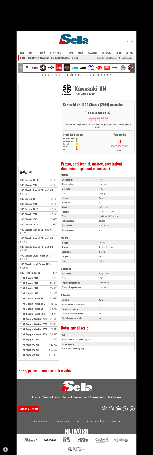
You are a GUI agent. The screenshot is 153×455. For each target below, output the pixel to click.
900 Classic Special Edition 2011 (36, 229)
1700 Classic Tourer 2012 (33, 303)
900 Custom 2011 (29, 198)
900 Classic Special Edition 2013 (36, 246)
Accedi (130, 41)
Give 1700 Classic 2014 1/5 (91, 119)
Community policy (97, 397)
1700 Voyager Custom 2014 (34, 334)
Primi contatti (56, 52)
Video (80, 52)
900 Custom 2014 (29, 180)
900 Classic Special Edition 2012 (36, 238)
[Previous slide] (20, 68)
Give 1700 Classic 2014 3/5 (98, 119)
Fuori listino (106, 57)
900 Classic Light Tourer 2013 (35, 264)
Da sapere (106, 52)
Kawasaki (114, 57)
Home (22, 52)
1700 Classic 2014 (29, 288)
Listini (118, 52)
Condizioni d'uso (80, 397)
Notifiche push (114, 397)
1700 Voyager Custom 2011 (33, 319)
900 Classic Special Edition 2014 (36, 190)
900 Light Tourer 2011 (31, 272)
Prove (70, 52)
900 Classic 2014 (28, 185)
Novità (42, 52)
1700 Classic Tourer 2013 (33, 313)
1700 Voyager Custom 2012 (33, 324)
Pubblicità (46, 397)
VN (119, 57)
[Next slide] (132, 68)
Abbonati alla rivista (29, 409)
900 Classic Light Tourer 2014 (35, 255)
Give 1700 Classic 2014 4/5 (102, 119)
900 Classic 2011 (28, 204)
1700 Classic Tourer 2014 (33, 308)
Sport (32, 52)
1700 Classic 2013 (29, 293)
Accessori (92, 52)
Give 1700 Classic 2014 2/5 (94, 119)
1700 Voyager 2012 (29, 344)
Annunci (129, 52)
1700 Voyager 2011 (29, 339)
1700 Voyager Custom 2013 (33, 329)
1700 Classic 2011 (29, 277)
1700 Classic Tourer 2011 (32, 298)
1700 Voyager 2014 (29, 349)
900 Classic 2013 (28, 219)
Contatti (36, 397)
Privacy (57, 397)
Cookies (66, 397)
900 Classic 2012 (28, 214)
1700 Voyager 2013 (29, 354)
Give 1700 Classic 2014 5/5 (106, 119)
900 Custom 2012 (29, 209)
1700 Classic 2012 (29, 283)
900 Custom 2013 (29, 224)
